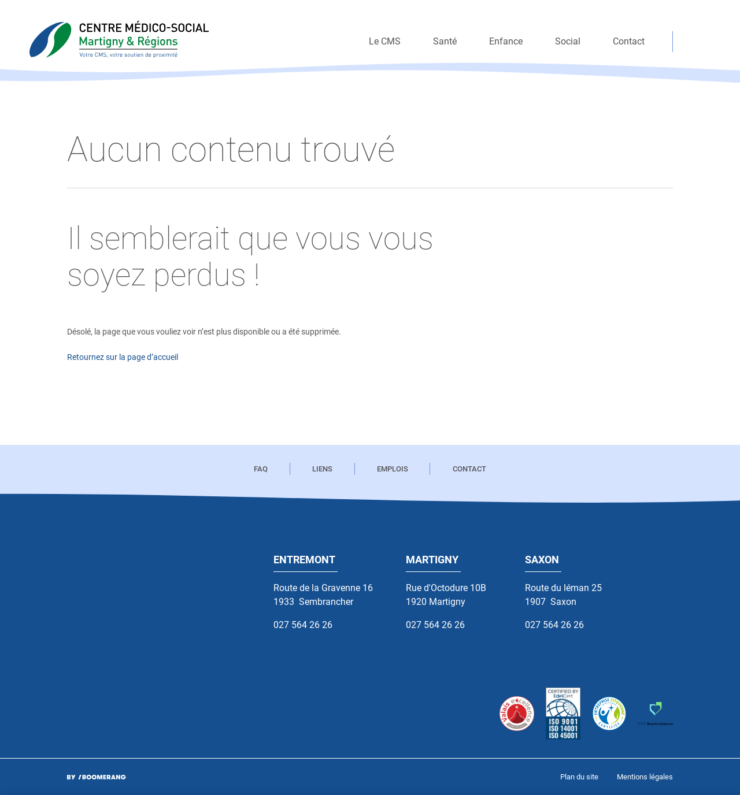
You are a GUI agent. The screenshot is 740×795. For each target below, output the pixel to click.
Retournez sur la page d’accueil (122, 357)
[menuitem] (385, 41)
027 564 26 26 (302, 624)
